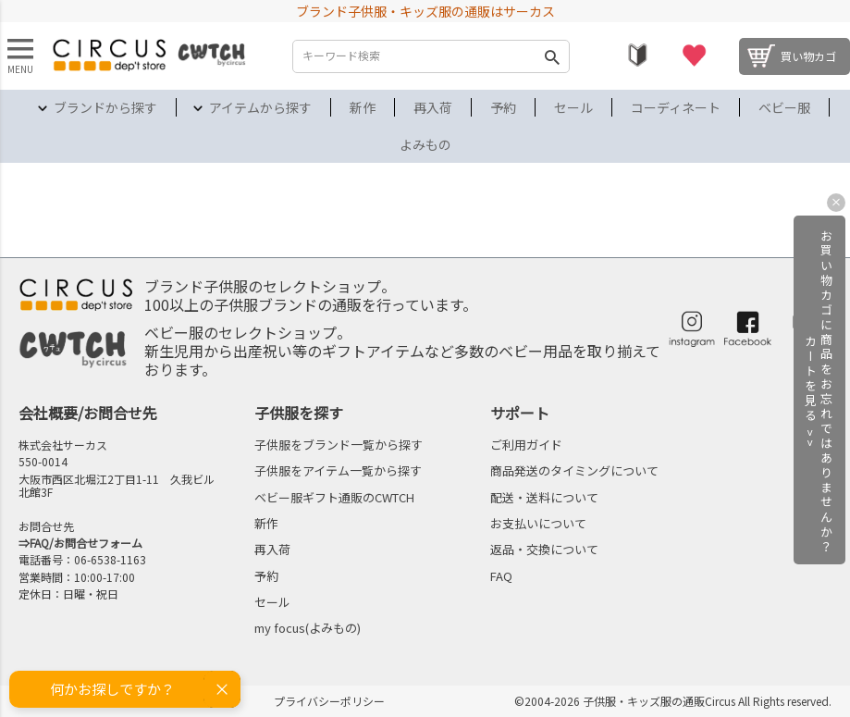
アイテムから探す (260, 107)
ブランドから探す (105, 107)
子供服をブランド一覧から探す (338, 444)
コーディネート (676, 107)
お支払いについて (538, 523)
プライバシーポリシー (329, 701)
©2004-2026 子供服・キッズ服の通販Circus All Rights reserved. (673, 701)
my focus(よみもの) (307, 628)
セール (573, 107)
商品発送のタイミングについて (574, 470)
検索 (551, 56)
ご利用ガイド (526, 444)
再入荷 (432, 107)
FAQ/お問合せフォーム (86, 542)
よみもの (425, 144)
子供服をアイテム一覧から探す (338, 470)
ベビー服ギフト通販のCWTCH (334, 497)
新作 (363, 107)
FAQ (501, 576)
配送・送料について (544, 497)
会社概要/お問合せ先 (87, 412)
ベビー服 (784, 107)
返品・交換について (544, 549)
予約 (503, 107)
